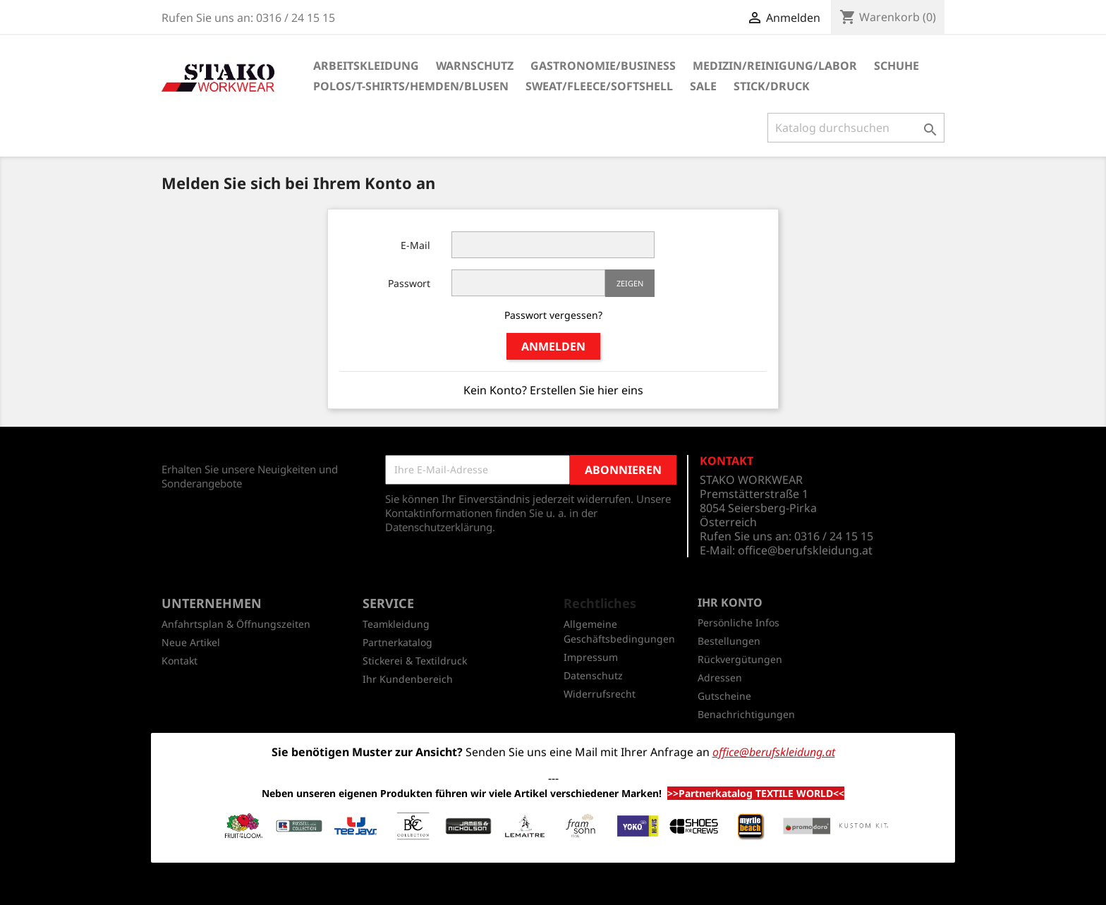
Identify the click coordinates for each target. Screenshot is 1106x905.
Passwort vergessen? (553, 315)
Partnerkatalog (397, 642)
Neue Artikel (191, 642)
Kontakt (180, 660)
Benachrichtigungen (746, 714)
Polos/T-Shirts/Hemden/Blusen (411, 86)
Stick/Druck (772, 86)
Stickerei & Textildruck (415, 660)
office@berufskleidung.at (805, 550)
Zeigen (629, 283)
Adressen (720, 677)
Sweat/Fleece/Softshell (599, 86)
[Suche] (855, 127)
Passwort (409, 283)
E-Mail (415, 245)
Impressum (591, 657)
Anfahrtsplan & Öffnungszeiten (236, 624)
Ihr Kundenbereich (408, 679)
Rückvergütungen (740, 659)
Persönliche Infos (738, 622)
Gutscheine (724, 696)
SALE (703, 86)
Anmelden (553, 346)
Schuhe (896, 65)
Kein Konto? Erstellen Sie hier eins (553, 390)
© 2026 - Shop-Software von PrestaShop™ (553, 887)
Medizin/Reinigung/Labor (775, 65)
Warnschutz (475, 65)
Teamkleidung (396, 624)
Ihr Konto (730, 602)
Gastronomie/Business (603, 65)
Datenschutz (593, 675)
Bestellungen (729, 641)
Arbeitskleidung (366, 65)
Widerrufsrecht (600, 693)
